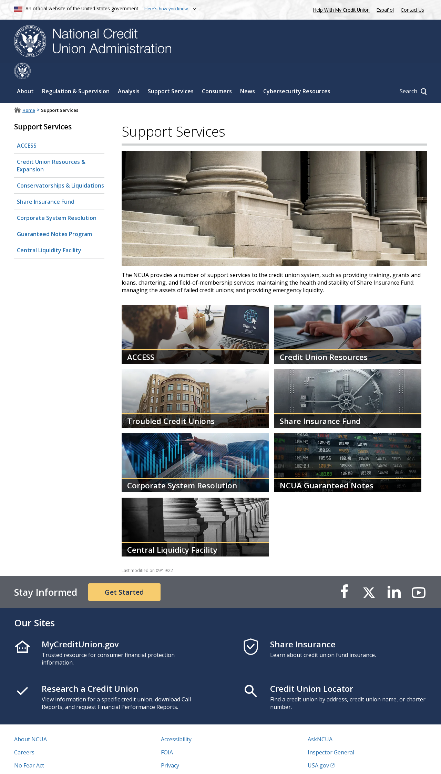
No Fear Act (29, 749)
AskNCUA (320, 723)
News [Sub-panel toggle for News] (247, 74)
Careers (24, 736)
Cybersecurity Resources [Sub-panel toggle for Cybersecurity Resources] (296, 74)
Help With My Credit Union (340, 9)
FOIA (167, 736)
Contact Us (412, 10)
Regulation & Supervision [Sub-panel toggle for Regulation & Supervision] (76, 74)
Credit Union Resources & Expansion (51, 149)
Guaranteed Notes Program (54, 217)
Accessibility (176, 723)
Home (28, 94)
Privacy (170, 749)
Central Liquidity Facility (49, 233)
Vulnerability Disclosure (44, 762)
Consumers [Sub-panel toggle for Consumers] (217, 74)
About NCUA (30, 723)
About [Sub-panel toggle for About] (25, 74)
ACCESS (27, 129)
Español (385, 10)
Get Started (124, 575)
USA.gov (318, 749)
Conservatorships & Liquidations (60, 169)
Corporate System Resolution (56, 201)
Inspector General (331, 736)
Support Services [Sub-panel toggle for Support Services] (171, 74)
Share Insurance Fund (45, 185)
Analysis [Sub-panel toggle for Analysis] (129, 74)
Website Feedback (184, 762)
